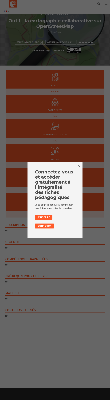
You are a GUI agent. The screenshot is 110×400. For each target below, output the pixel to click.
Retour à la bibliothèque (56, 14)
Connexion (45, 226)
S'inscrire (44, 217)
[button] (106, 4)
